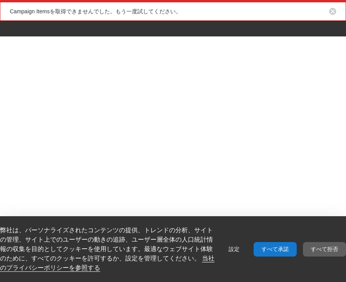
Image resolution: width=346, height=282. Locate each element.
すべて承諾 (275, 249)
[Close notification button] (332, 11)
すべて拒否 (324, 249)
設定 (234, 249)
